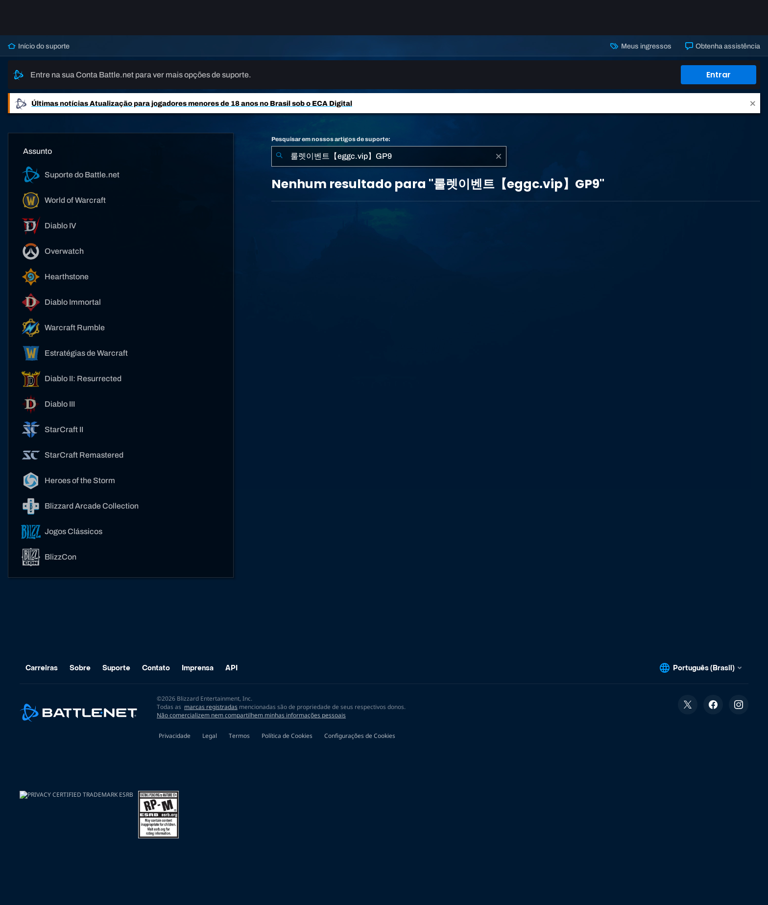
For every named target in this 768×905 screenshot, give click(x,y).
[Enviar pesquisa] (279, 156)
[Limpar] (498, 156)
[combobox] (388, 156)
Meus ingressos (640, 46)
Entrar (718, 74)
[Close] (752, 103)
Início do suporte (39, 46)
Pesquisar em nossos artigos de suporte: (330, 139)
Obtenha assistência (722, 46)
